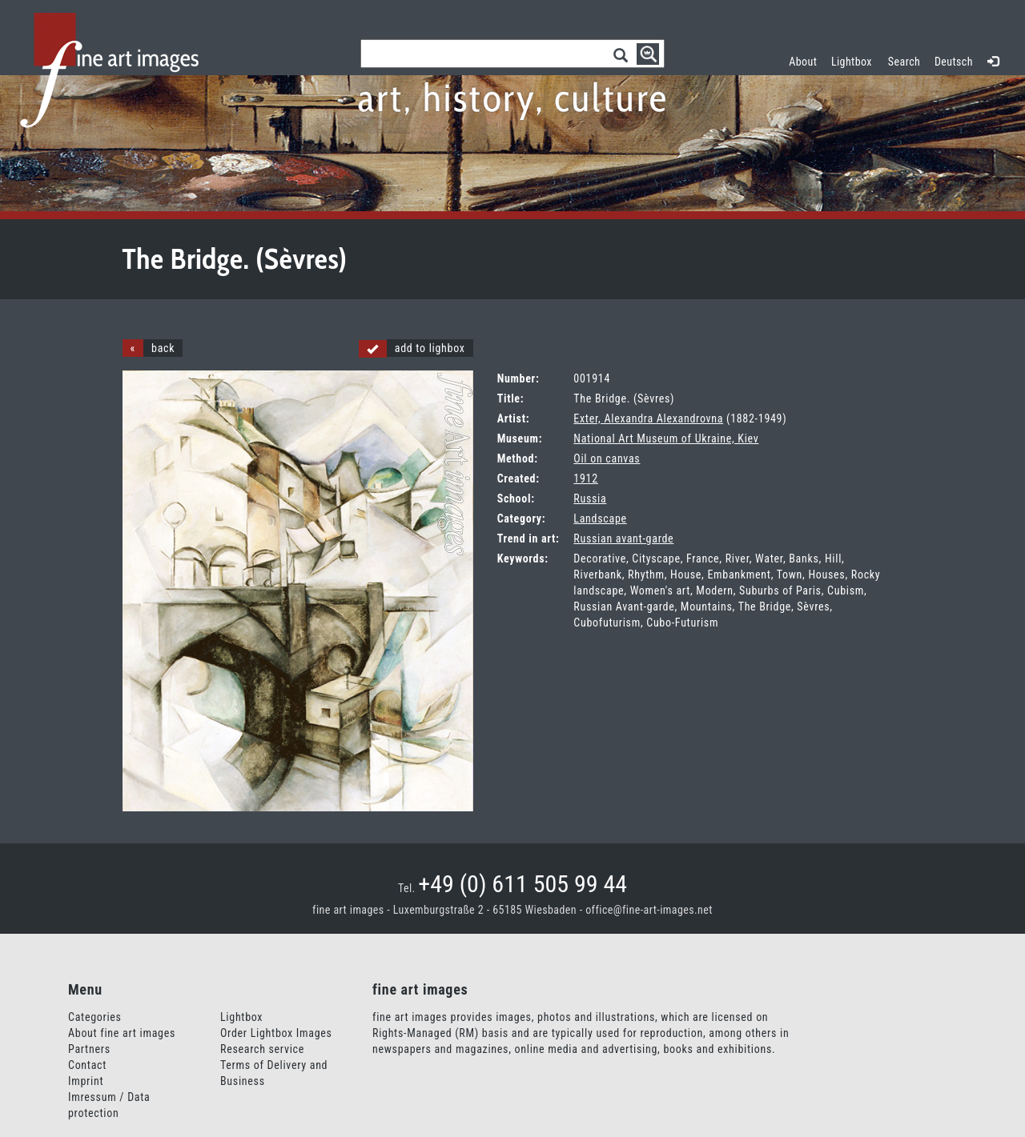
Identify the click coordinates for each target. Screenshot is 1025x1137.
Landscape (599, 518)
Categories (95, 1017)
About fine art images (121, 1033)
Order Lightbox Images (276, 1033)
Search (904, 61)
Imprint (85, 1081)
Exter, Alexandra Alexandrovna (648, 418)
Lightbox (855, 59)
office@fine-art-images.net (649, 909)
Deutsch (954, 61)
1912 (585, 478)
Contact (87, 1065)
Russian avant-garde (623, 538)
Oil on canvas (606, 458)
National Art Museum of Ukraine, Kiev (665, 438)
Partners (89, 1049)
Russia (589, 498)
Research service (262, 1049)
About (803, 61)
